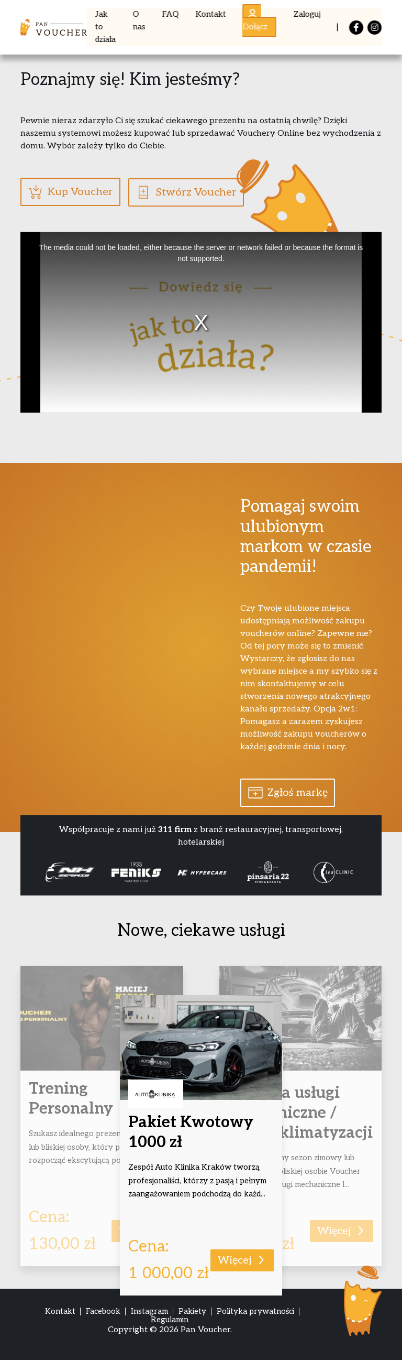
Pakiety (192, 1311)
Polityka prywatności (255, 1311)
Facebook (103, 1311)
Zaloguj (306, 14)
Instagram (149, 1311)
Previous (29, 871)
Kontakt (210, 14)
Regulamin (169, 1319)
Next (372, 871)
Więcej (242, 1260)
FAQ (170, 14)
